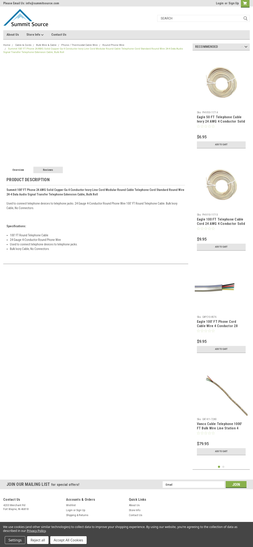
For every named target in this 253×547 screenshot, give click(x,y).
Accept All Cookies (68, 540)
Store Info (35, 35)
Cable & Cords (23, 45)
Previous (242, 47)
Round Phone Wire (113, 45)
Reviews (48, 169)
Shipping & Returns (77, 515)
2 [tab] (223, 467)
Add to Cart (221, 144)
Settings (15, 540)
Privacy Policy (36, 531)
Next (246, 47)
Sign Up (234, 3)
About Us (12, 35)
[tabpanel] (221, 102)
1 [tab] (219, 467)
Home (6, 45)
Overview (18, 169)
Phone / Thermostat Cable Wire (79, 45)
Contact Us (58, 35)
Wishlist (71, 505)
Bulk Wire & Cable (46, 45)
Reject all (38, 540)
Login (220, 3)
